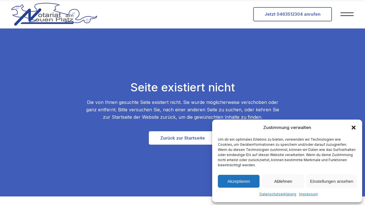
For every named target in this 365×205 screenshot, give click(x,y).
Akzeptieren (238, 181)
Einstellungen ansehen (331, 181)
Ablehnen (283, 181)
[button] (353, 127)
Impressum (308, 194)
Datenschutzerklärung (277, 194)
